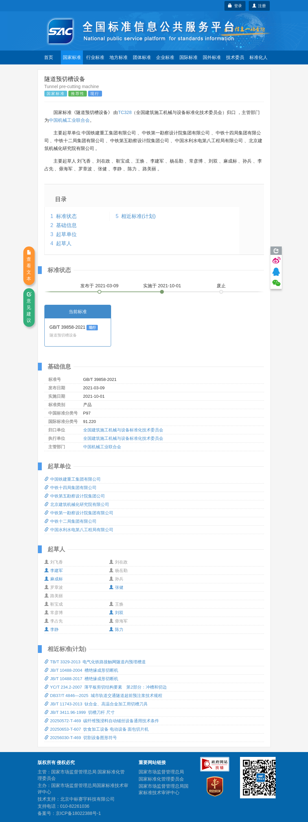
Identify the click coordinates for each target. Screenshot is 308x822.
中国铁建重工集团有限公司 (72, 479)
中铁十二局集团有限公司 (70, 521)
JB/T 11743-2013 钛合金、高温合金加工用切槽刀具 (96, 704)
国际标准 (188, 57)
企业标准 (165, 57)
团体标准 (142, 57)
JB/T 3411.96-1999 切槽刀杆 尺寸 (79, 712)
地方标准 (118, 57)
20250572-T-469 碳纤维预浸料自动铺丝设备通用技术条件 (101, 720)
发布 (99, 285)
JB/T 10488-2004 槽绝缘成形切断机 (81, 670)
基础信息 (66, 225)
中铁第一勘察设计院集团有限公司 (78, 512)
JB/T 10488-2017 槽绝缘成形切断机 (81, 678)
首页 (48, 57)
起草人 (64, 243)
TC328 (124, 112)
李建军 (53, 570)
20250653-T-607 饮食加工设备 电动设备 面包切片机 (96, 729)
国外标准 (212, 57)
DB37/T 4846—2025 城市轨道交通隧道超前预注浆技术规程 (103, 695)
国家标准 (72, 57)
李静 (51, 629)
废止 (221, 285)
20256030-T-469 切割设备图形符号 (80, 737)
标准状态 (66, 216)
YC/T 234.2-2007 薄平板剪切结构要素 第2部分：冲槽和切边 (105, 687)
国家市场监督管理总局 (161, 771)
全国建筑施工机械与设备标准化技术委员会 (123, 430)
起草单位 (66, 234)
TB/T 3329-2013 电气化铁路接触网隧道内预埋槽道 (95, 661)
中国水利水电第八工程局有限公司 (78, 529)
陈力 (116, 629)
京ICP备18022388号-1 (78, 813)
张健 (116, 587)
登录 (235, 6)
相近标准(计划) (138, 216)
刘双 (116, 612)
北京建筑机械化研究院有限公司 (76, 504)
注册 (259, 6)
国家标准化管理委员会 (161, 779)
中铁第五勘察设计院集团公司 (74, 496)
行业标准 (95, 57)
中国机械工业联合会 (69, 120)
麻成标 (53, 579)
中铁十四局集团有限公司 (70, 487)
